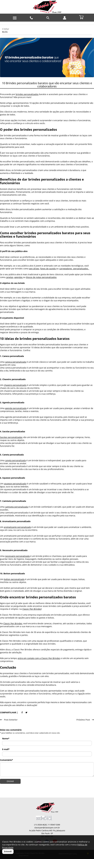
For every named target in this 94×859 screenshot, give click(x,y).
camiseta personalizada (16, 506)
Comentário (6, 760)
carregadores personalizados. (74, 268)
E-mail (6, 749)
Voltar (5, 29)
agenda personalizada (16, 408)
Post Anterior (8, 719)
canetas (9, 277)
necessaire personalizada (17, 556)
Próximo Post (85, 719)
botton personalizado (14, 579)
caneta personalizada (15, 460)
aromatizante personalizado (17, 527)
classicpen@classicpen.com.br (47, 827)
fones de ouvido (48, 268)
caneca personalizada (15, 362)
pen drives (34, 268)
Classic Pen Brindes (31, 609)
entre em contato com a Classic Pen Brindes (39, 658)
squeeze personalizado (15, 483)
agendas (18, 277)
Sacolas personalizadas (11, 437)
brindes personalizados (27, 94)
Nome (5, 738)
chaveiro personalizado (15, 385)
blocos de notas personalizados (41, 277)
